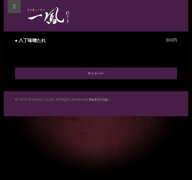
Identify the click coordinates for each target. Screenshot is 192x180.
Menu (14, 6)
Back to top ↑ (99, 100)
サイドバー (96, 73)
